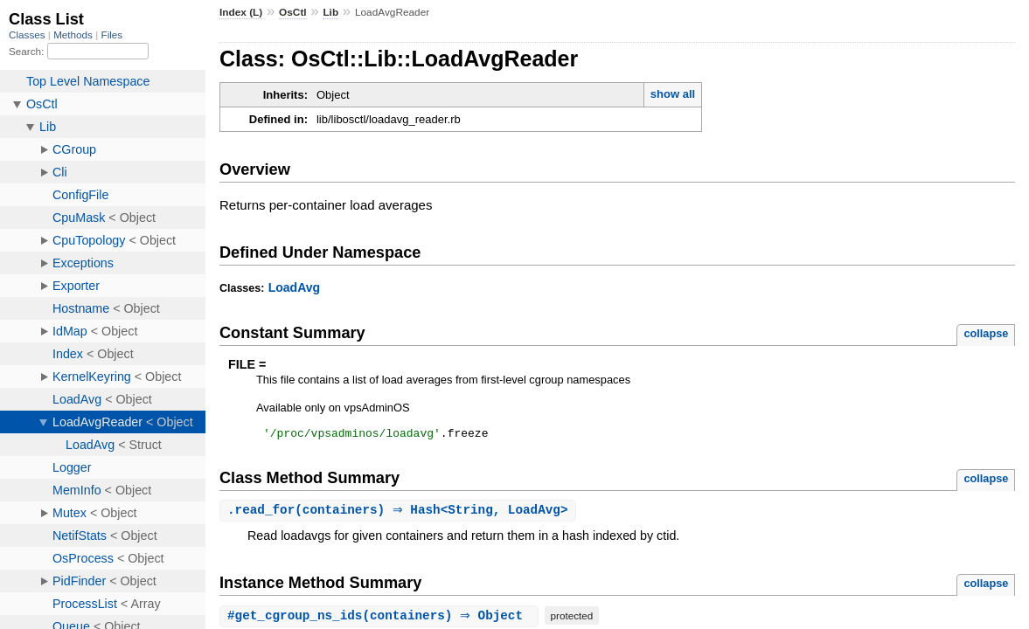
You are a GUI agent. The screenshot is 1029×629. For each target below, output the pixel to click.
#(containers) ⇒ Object (381, 619)
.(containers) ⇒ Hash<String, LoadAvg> (400, 513)
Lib (330, 12)
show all (672, 93)
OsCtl (293, 12)
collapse (985, 333)
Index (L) (240, 12)
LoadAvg (294, 287)
